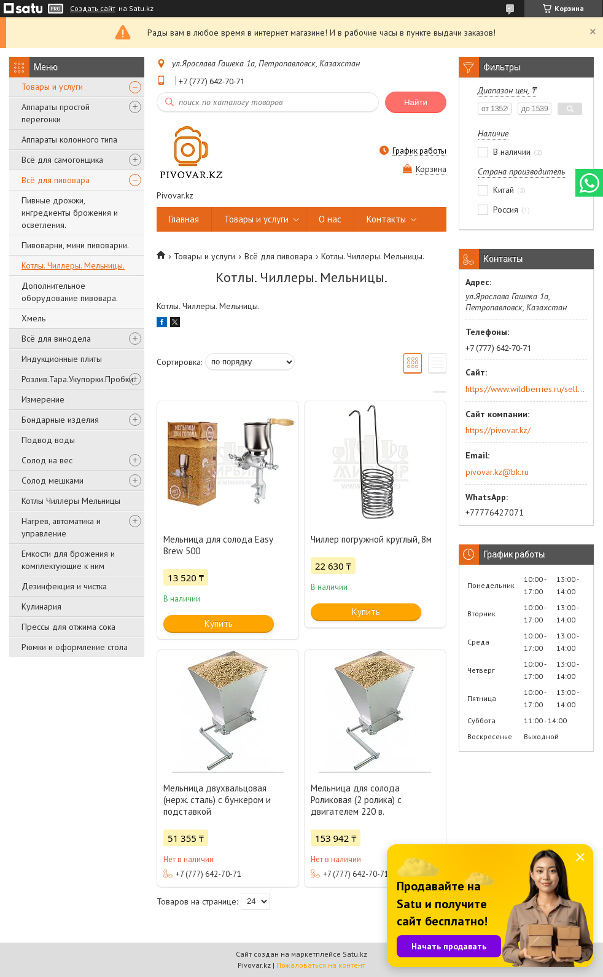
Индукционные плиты (61, 358)
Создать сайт (92, 8)
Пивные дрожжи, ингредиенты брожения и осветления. (69, 212)
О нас (330, 219)
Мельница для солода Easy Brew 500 (218, 545)
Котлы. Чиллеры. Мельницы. (73, 265)
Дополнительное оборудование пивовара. (69, 292)
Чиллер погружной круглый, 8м (371, 539)
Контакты (386, 219)
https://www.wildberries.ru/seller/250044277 (525, 388)
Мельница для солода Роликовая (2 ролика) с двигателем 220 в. (356, 799)
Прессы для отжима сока (68, 626)
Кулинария (41, 606)
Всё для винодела (56, 338)
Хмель (33, 318)
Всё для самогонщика (62, 159)
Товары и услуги (52, 86)
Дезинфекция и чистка (64, 586)
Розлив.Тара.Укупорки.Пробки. (78, 379)
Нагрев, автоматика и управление (61, 527)
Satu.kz (355, 954)
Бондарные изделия (60, 419)
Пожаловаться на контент (320, 965)
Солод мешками (52, 480)
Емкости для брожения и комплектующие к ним (68, 559)
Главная (184, 219)
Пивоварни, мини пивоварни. (75, 245)
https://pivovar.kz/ (498, 430)
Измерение (42, 399)
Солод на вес (46, 460)
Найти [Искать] (415, 102)
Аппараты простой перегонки (55, 113)
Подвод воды (48, 439)
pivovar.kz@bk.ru (497, 471)
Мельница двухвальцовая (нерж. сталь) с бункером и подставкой (217, 799)
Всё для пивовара (55, 180)
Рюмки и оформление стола (74, 647)
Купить (218, 623)
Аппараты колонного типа (69, 139)
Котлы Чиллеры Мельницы (70, 500)
